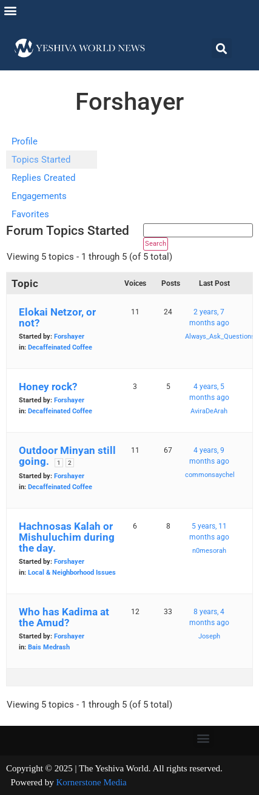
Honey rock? (48, 387)
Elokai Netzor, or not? (57, 317)
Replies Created (43, 177)
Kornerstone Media (91, 782)
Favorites (30, 214)
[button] (10, 10)
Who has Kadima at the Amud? (64, 617)
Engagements (39, 196)
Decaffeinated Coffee (60, 347)
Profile (25, 141)
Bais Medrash (49, 647)
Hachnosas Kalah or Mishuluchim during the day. (67, 537)
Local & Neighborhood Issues (72, 573)
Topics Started (41, 159)
